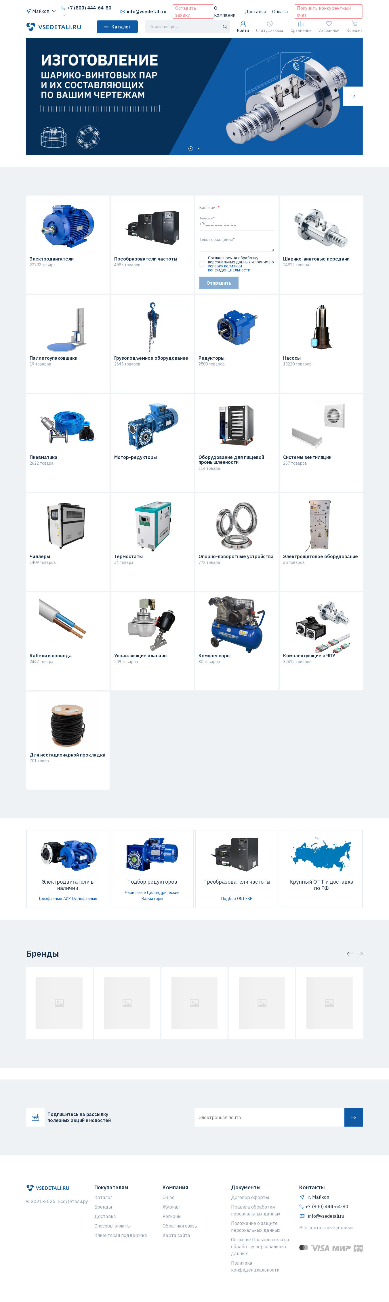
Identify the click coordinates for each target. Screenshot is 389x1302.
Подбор (228, 898)
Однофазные (84, 898)
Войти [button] (243, 27)
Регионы (172, 1216)
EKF (248, 898)
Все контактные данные (326, 1227)
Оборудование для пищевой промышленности (231, 460)
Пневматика (44, 457)
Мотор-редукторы (135, 457)
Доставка (255, 11)
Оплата (280, 11)
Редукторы (211, 358)
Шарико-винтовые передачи (316, 259)
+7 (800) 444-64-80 (86, 7)
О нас (168, 1197)
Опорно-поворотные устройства (236, 556)
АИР (67, 898)
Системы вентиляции (307, 457)
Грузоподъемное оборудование (151, 358)
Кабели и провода (51, 655)
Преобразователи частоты (145, 259)
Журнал (171, 1207)
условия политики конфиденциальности (229, 268)
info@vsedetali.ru (143, 11)
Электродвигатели (52, 259)
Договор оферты (250, 1197)
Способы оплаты (112, 1226)
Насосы (292, 358)
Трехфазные (50, 898)
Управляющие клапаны (140, 655)
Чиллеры (40, 556)
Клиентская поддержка (120, 1235)
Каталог (117, 27)
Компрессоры (214, 655)
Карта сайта (176, 1235)
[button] (353, 96)
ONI (240, 898)
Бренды (103, 1207)
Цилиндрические (163, 892)
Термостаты (128, 556)
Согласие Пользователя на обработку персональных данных (260, 1246)
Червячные (135, 892)
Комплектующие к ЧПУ (309, 655)
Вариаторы (152, 898)
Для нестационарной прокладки (67, 755)
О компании (224, 11)
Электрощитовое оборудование (320, 556)
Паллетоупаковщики (53, 358)
